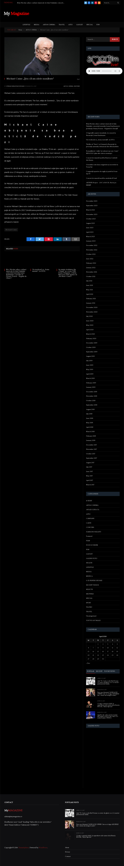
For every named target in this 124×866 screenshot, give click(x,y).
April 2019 (89, 374)
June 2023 (89, 228)
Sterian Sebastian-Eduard (15, 86)
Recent (99, 671)
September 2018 (91, 405)
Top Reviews (109, 671)
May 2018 (89, 423)
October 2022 (91, 254)
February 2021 (91, 298)
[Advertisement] (76, 13)
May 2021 (89, 290)
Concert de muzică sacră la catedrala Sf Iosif (101, 178)
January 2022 (90, 267)
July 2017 (89, 467)
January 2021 (90, 303)
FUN (98, 24)
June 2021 (89, 285)
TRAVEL (62, 24)
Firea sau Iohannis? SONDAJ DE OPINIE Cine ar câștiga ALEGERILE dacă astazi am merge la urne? (108, 694)
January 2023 (91, 241)
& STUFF (89, 501)
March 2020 (90, 334)
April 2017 (89, 480)
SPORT (88, 603)
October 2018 (90, 400)
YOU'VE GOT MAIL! (93, 620)
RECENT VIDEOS (92, 585)
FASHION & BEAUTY (93, 532)
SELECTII (89, 589)
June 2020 (89, 321)
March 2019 (90, 378)
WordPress (43, 848)
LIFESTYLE (26, 24)
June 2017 (89, 471)
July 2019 (89, 360)
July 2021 (89, 281)
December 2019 (91, 343)
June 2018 (89, 418)
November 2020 (91, 312)
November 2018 (91, 396)
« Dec (88, 663)
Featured (89, 536)
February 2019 (91, 383)
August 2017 (90, 462)
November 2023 (91, 214)
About (67, 847)
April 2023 (89, 232)
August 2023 (90, 223)
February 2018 (91, 436)
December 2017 (91, 445)
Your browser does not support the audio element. (104, 71)
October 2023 (91, 219)
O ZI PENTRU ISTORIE (94, 580)
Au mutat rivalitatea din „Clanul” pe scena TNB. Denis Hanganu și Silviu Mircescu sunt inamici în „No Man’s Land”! (67, 273)
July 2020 (89, 316)
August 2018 (90, 409)
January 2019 (90, 387)
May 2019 (89, 369)
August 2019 (90, 356)
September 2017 (91, 458)
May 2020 (89, 325)
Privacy (67, 852)
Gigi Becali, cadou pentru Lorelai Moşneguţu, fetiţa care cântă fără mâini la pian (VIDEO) (107, 716)
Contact (68, 856)
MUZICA (89, 576)
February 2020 (91, 338)
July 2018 (89, 414)
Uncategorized (91, 616)
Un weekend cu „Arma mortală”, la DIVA (40, 270)
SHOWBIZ (77, 86)
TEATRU (89, 607)
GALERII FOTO (91, 558)
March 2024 (90, 210)
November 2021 (91, 272)
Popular (90, 671)
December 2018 (91, 392)
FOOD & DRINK (92, 545)
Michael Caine (11, 230)
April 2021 (89, 294)
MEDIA (36, 24)
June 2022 (89, 259)
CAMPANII (90, 518)
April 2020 (89, 330)
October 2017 (90, 454)
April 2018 (89, 427)
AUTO (70, 24)
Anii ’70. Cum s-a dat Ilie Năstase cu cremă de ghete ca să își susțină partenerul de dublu (108, 682)
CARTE (88, 523)
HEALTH (89, 563)
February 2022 (91, 263)
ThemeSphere (23, 848)
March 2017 (90, 485)
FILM (88, 541)
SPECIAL (89, 24)
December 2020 (91, 307)
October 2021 (90, 276)
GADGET (79, 24)
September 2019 (91, 352)
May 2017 (89, 476)
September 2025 (91, 205)
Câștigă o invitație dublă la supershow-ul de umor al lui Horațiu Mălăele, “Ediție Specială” (108, 705)
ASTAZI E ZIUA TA (92, 509)
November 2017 (91, 449)
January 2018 (90, 440)
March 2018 (90, 431)
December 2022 (91, 245)
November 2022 (91, 250)
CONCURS (90, 527)
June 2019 (89, 365)
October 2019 (91, 347)
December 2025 (91, 201)
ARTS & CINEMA (49, 24)
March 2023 (90, 236)
